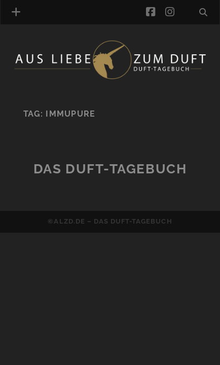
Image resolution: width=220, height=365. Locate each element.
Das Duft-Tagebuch (110, 168)
